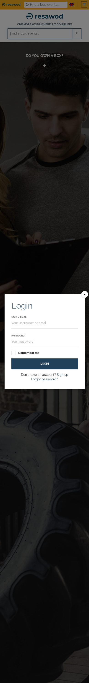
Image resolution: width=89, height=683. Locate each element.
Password (17, 335)
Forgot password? (44, 379)
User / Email (19, 317)
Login (44, 363)
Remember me (25, 353)
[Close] (84, 294)
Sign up (62, 374)
